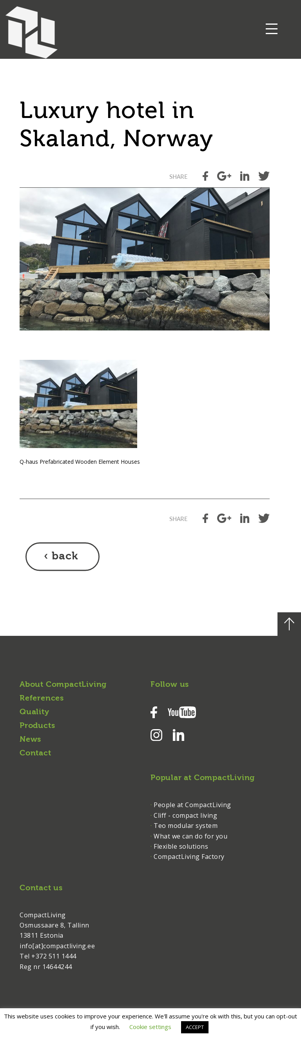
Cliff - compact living (185, 815)
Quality (34, 712)
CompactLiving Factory (189, 856)
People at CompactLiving (192, 804)
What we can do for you (190, 836)
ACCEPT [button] (195, 1027)
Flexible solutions (181, 846)
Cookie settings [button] (150, 1027)
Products (37, 726)
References (42, 698)
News (30, 740)
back (65, 556)
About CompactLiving (63, 685)
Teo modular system (186, 825)
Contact (35, 753)
